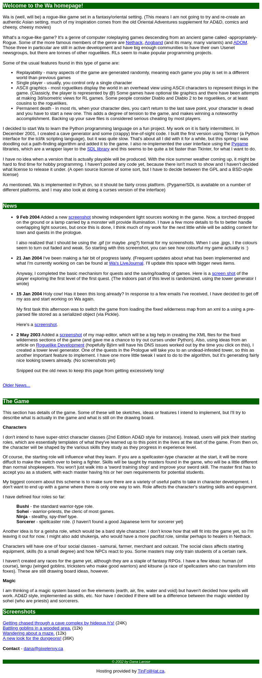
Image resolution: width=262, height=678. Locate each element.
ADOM (240, 42)
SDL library (98, 148)
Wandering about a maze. (29, 633)
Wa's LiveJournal (126, 263)
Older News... (16, 385)
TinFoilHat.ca (151, 671)
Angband (154, 42)
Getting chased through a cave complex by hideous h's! (58, 622)
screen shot (223, 273)
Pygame (240, 143)
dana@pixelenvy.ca (43, 648)
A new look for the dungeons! (32, 638)
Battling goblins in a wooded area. (37, 628)
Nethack (134, 42)
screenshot (80, 217)
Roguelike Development (60, 345)
